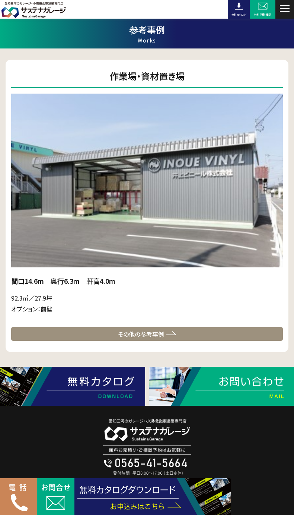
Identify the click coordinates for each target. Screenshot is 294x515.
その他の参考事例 (141, 334)
